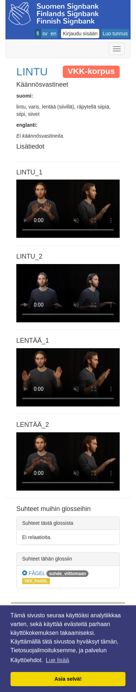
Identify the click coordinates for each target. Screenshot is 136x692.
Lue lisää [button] (57, 660)
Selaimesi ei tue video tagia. (68, 209)
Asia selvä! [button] (68, 679)
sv (45, 33)
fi (38, 33)
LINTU (32, 72)
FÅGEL (33, 573)
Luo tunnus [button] (115, 33)
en (54, 33)
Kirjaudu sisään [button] (80, 33)
